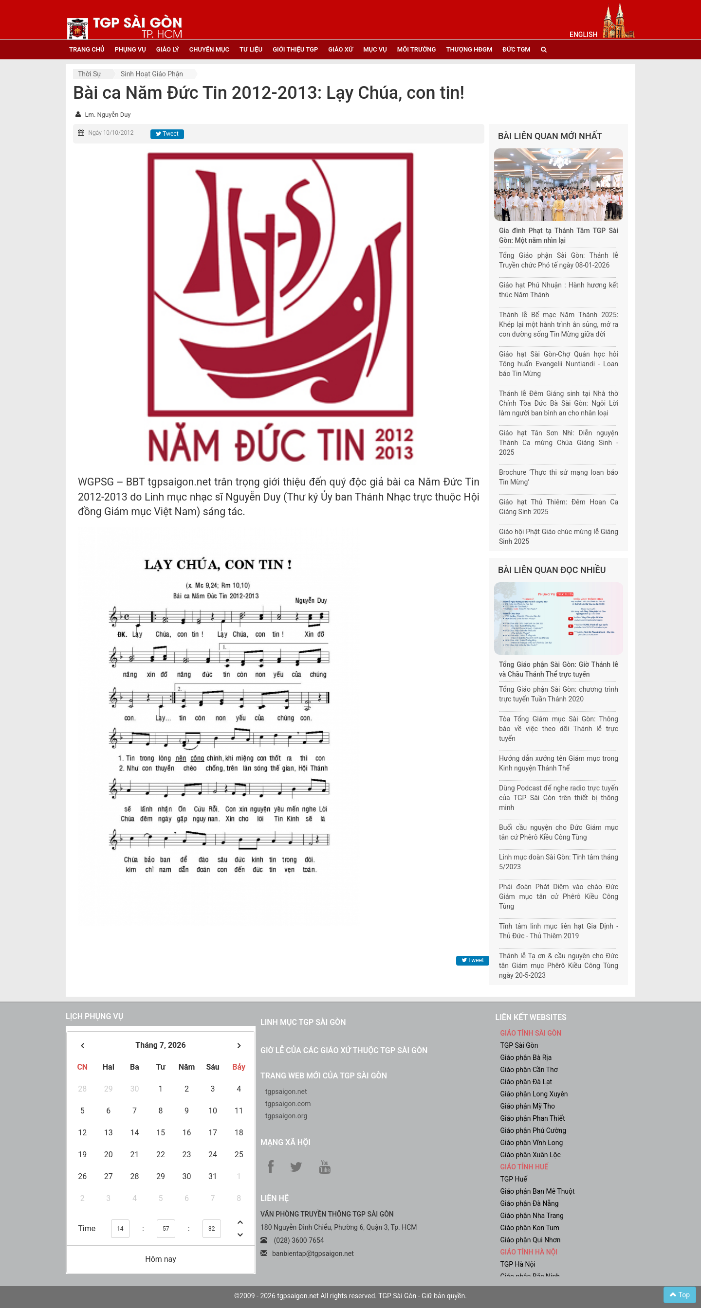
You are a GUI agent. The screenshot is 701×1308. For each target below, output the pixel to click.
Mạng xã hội (285, 1142)
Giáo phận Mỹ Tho (527, 1106)
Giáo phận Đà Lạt (526, 1082)
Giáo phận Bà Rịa (526, 1057)
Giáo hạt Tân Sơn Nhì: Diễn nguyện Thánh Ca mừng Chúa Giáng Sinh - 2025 (558, 442)
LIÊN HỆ (274, 1198)
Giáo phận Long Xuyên (534, 1094)
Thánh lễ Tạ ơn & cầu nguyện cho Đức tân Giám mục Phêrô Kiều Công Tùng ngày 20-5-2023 (558, 965)
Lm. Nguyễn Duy (107, 114)
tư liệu (251, 49)
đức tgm (516, 49)
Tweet (167, 133)
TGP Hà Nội (517, 1264)
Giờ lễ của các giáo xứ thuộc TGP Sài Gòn (343, 1050)
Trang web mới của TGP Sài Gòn (323, 1075)
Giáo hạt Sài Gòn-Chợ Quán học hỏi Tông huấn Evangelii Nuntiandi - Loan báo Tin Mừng (558, 363)
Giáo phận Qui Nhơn (530, 1240)
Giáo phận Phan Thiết (532, 1118)
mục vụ (375, 49)
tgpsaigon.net (286, 1091)
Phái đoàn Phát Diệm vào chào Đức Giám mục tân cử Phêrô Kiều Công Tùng (558, 896)
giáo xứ (340, 49)
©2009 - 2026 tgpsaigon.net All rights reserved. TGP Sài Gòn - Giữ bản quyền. (350, 1296)
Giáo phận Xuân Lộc (530, 1155)
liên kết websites (531, 1017)
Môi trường (416, 49)
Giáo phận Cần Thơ (529, 1070)
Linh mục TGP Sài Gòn (303, 1022)
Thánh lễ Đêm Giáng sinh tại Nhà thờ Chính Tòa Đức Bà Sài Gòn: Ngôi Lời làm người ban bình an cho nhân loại (558, 403)
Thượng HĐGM (469, 49)
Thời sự (89, 74)
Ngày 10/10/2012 (110, 132)
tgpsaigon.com (288, 1104)
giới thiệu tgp (295, 49)
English (583, 34)
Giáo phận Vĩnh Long (531, 1143)
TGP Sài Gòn (519, 1045)
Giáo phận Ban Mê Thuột (537, 1191)
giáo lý (167, 49)
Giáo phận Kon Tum (530, 1228)
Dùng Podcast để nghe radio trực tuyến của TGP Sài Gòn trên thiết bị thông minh (558, 797)
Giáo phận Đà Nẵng (529, 1203)
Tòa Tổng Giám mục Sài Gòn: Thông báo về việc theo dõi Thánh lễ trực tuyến (558, 728)
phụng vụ (130, 49)
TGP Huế (513, 1179)
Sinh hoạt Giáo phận (152, 74)
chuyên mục (209, 49)
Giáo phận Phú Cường (533, 1130)
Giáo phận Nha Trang (532, 1215)
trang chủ (86, 49)
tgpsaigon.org (286, 1116)
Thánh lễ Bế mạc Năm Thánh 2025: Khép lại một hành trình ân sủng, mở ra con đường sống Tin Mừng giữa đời (558, 324)
